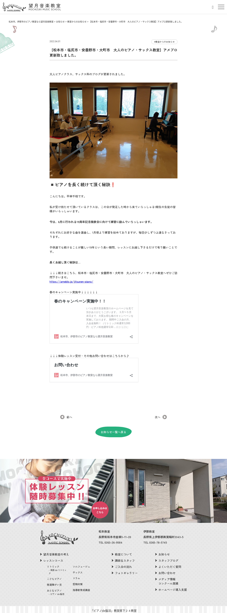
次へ (157, 409)
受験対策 (78, 576)
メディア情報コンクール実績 (168, 574)
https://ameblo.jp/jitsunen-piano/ (71, 281)
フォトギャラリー (126, 565)
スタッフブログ (168, 553)
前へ (69, 409)
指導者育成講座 (81, 582)
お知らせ (164, 547)
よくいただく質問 (169, 559)
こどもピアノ (54, 571)
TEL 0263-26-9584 (110, 535)
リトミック (57, 562)
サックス (78, 565)
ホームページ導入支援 (172, 582)
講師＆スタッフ (125, 553)
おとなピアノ (57, 584)
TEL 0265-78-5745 (155, 535)
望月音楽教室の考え (56, 547)
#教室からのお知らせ (164, 41)
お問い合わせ (166, 565)
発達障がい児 (54, 577)
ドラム (76, 571)
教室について (123, 547)
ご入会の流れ (123, 559)
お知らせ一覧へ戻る (113, 424)
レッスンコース (53, 553)
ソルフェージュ (81, 559)
